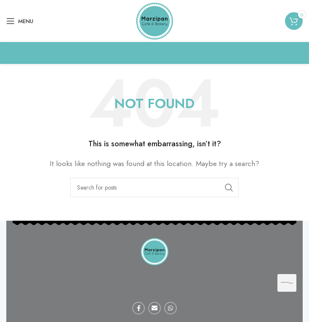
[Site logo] (154, 20)
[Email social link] (154, 308)
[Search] (154, 187)
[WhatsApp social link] (170, 308)
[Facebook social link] (138, 308)
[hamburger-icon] (286, 283)
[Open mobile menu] (19, 21)
